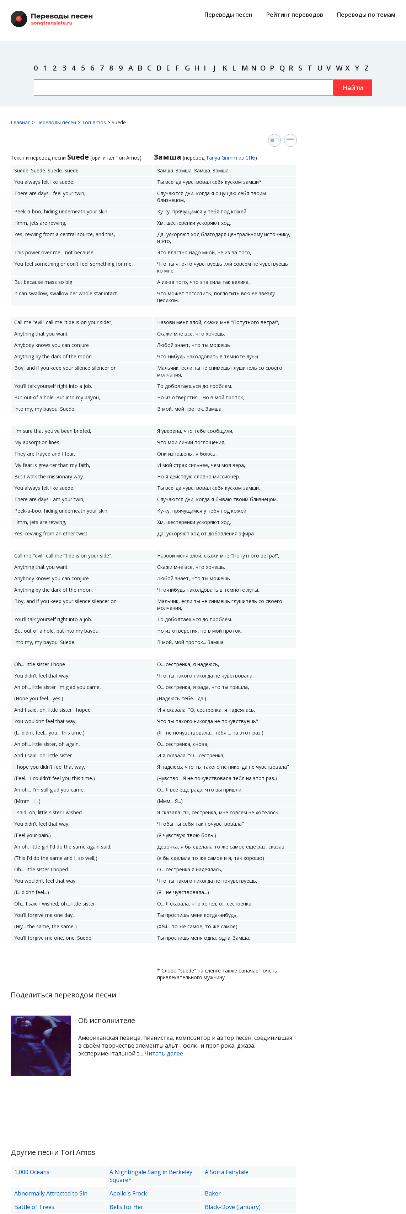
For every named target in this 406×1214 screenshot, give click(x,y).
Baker (213, 1193)
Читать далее (163, 1053)
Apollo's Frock (128, 1193)
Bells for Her (126, 1207)
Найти (352, 87)
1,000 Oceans (31, 1172)
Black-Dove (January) (233, 1207)
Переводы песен (228, 15)
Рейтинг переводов (294, 15)
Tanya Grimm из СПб (230, 157)
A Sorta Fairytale (227, 1172)
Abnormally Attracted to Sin (50, 1193)
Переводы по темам (366, 15)
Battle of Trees (34, 1207)
